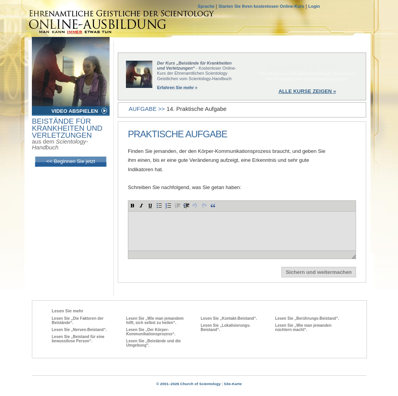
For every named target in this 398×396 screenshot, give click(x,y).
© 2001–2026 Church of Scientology (188, 384)
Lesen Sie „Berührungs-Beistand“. (307, 318)
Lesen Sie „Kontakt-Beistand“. (229, 318)
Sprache (207, 6)
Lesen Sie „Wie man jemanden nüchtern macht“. (303, 327)
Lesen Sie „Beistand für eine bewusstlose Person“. (78, 339)
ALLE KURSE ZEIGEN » (307, 91)
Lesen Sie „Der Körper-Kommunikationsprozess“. (151, 332)
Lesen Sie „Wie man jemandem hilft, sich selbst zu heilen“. (155, 320)
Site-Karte (233, 384)
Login (314, 6)
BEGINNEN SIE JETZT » (307, 67)
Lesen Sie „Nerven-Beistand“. (79, 330)
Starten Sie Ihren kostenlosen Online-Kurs (261, 6)
